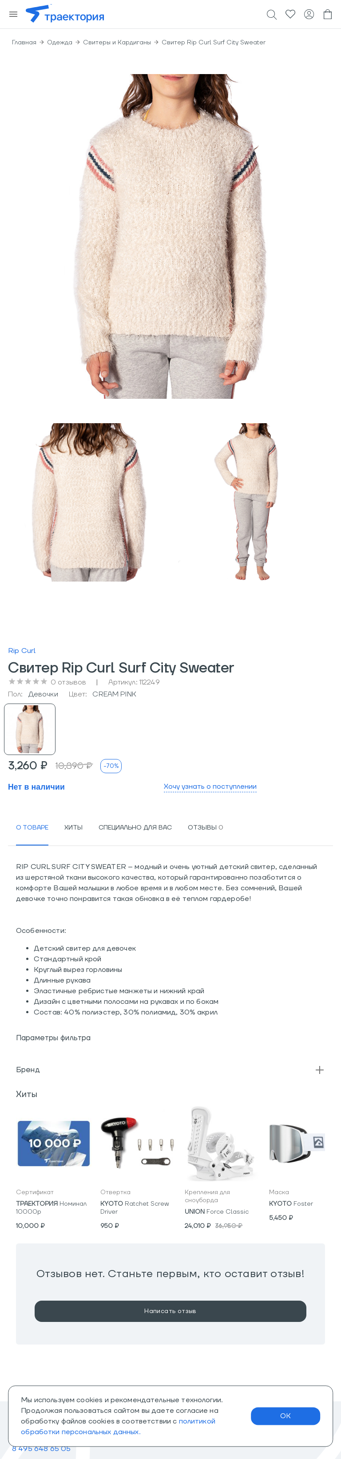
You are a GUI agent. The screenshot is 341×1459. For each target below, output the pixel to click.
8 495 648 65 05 (41, 1448)
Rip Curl (22, 650)
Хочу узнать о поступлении (210, 786)
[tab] (32, 828)
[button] (170, 1070)
